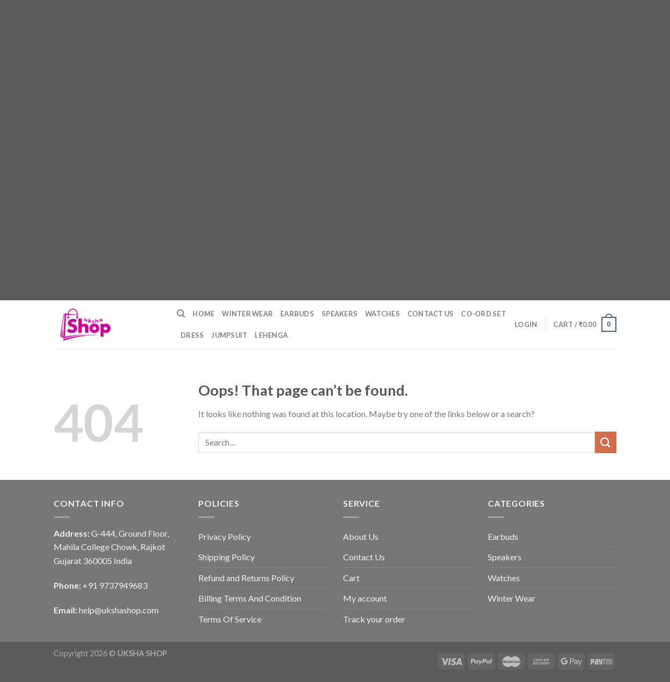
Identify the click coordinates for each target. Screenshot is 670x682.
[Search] (181, 313)
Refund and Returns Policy (246, 578)
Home (203, 313)
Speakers (340, 313)
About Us (360, 536)
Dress (192, 335)
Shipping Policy (226, 557)
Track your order (374, 619)
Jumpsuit (229, 335)
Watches (382, 313)
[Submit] (605, 442)
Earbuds (297, 313)
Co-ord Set (483, 313)
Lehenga (271, 335)
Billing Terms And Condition (249, 598)
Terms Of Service (230, 619)
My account (365, 598)
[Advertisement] (321, 75)
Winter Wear (247, 313)
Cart (351, 578)
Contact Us (430, 313)
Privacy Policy (224, 536)
